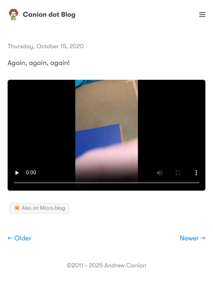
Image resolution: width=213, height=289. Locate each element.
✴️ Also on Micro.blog (39, 208)
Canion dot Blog (42, 14)
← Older (20, 238)
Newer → (192, 238)
